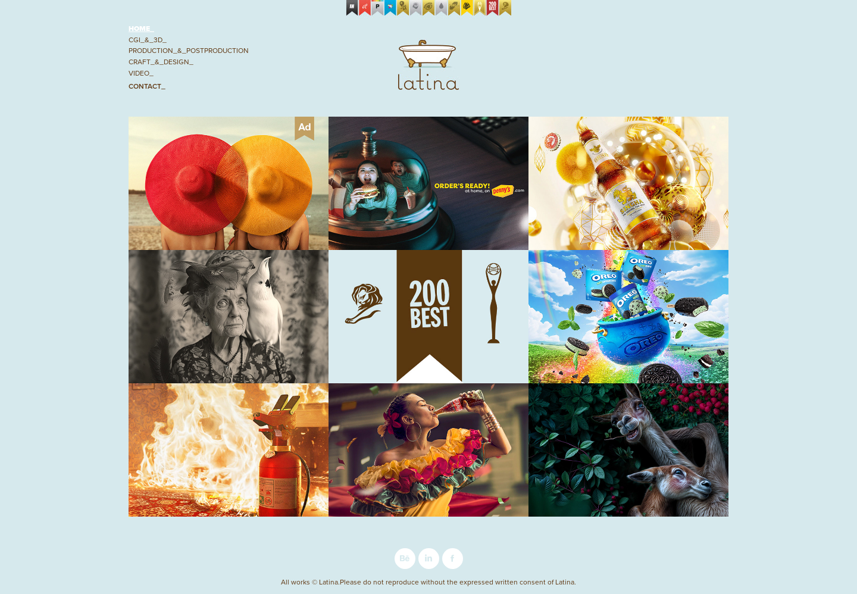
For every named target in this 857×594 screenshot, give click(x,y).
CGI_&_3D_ (148, 40)
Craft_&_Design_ (161, 62)
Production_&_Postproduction (189, 50)
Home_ (141, 28)
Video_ (141, 73)
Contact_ (147, 86)
